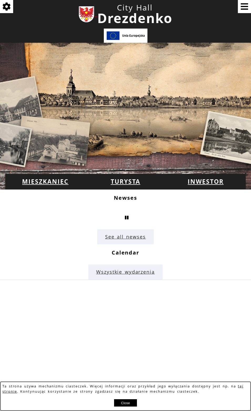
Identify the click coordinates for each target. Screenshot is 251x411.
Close (125, 403)
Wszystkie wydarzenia (125, 272)
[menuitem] (45, 182)
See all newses (125, 237)
